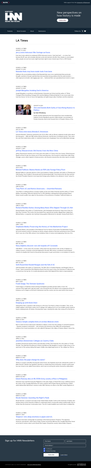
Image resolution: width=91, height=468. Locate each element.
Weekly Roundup (51, 451)
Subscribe (62, 20)
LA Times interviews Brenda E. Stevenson (32, 132)
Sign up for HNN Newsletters (34, 464)
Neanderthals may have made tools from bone (34, 71)
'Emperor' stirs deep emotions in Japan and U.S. (34, 417)
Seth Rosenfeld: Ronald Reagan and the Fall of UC (35, 265)
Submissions (42, 31)
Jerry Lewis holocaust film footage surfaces (33, 52)
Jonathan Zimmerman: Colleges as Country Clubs (35, 341)
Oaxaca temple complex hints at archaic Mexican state (37, 322)
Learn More (63, 455)
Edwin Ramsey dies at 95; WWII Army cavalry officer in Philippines (41, 379)
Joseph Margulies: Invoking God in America (32, 90)
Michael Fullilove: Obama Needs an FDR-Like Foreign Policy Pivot (40, 170)
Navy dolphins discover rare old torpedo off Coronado (37, 246)
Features (10, 31)
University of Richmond (83, 2)
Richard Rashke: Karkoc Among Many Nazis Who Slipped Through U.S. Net (44, 208)
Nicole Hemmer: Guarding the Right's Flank (32, 398)
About (32, 31)
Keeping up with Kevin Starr (26, 303)
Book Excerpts (21, 31)
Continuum (49, 449)
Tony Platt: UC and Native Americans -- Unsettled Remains (39, 189)
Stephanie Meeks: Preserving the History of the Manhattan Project (42, 227)
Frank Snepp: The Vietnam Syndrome (30, 284)
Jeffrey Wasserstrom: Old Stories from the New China (37, 151)
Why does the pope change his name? (30, 360)
